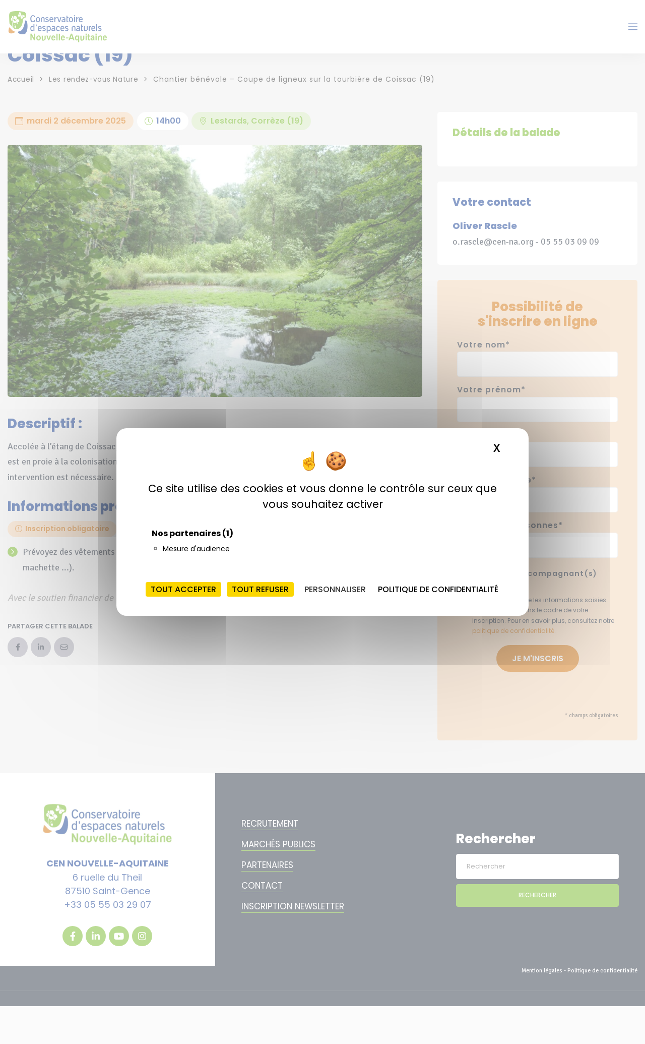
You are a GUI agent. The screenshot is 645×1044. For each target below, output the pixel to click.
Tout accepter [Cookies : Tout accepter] (183, 589)
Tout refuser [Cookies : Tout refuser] (260, 589)
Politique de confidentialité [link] (438, 589)
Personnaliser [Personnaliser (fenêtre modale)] (335, 589)
